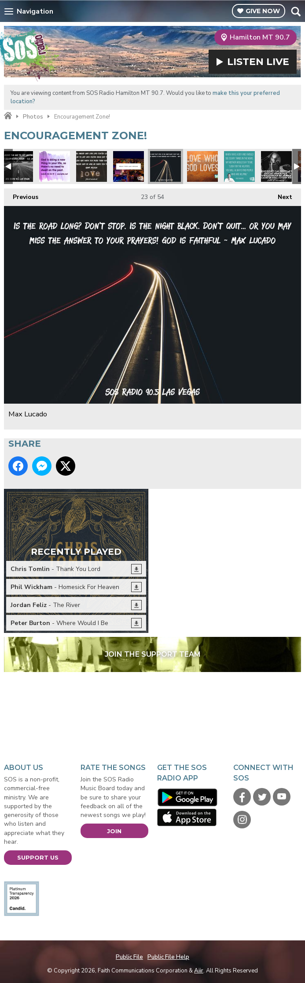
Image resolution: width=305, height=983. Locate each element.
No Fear (276, 166)
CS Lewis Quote (17, 166)
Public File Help (168, 957)
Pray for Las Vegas (128, 166)
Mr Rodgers (239, 166)
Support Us (38, 857)
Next (280, 194)
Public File (129, 957)
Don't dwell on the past (54, 166)
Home (8, 116)
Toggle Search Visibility (295, 11)
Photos (33, 117)
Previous (21, 194)
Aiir (198, 971)
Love (202, 166)
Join (114, 831)
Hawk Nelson (91, 166)
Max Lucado (165, 166)
